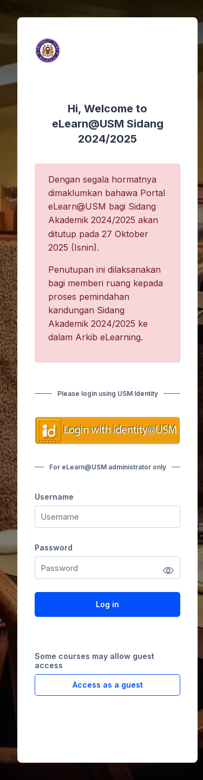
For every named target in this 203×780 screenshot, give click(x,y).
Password (54, 547)
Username (54, 496)
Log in (107, 604)
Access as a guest (108, 684)
